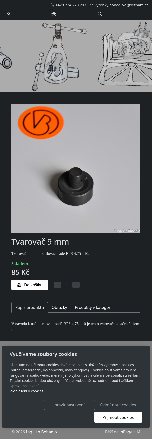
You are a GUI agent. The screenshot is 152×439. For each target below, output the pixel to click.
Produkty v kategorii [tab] (94, 307)
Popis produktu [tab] (29, 307)
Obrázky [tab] (59, 307)
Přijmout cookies (118, 417)
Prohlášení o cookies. (27, 391)
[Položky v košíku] (54, 14)
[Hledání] (100, 14)
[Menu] (145, 14)
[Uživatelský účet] (8, 14)
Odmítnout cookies (118, 405)
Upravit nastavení (68, 405)
